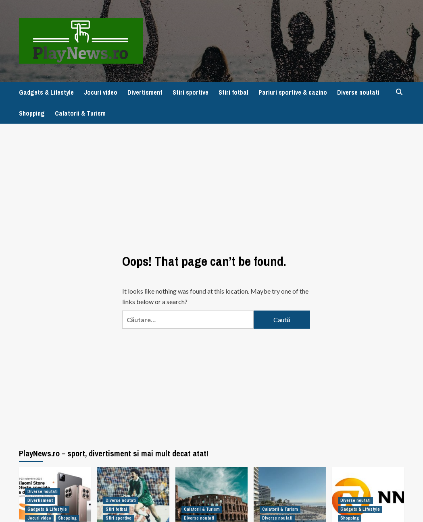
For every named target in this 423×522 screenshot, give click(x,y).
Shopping (32, 113)
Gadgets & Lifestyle (46, 92)
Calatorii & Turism (80, 113)
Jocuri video (100, 92)
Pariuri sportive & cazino (292, 92)
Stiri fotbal (233, 92)
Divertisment (145, 92)
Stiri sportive (190, 92)
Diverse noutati (358, 92)
